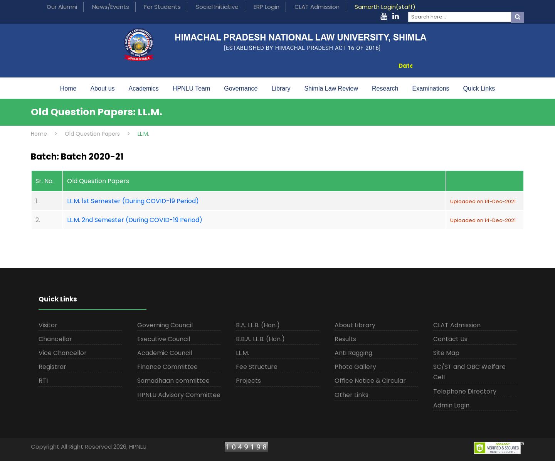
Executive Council (163, 339)
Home (68, 88)
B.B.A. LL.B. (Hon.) (260, 339)
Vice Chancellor (63, 352)
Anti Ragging (353, 352)
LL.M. (242, 352)
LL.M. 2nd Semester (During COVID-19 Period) (134, 219)
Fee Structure (257, 366)
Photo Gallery (355, 366)
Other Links (351, 394)
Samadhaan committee (173, 380)
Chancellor (55, 339)
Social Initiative (217, 7)
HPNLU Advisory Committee (178, 394)
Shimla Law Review (331, 88)
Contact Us (450, 339)
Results (345, 339)
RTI (43, 380)
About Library (355, 325)
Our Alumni (62, 7)
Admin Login (451, 405)
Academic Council (164, 352)
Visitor (48, 325)
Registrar (52, 366)
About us (102, 88)
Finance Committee (167, 366)
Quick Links (479, 88)
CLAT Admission (317, 7)
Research (385, 88)
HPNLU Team (191, 88)
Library (281, 88)
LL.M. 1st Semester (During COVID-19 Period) (133, 201)
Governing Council (165, 325)
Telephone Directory (464, 391)
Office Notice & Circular (370, 380)
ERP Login (266, 7)
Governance (240, 88)
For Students (162, 7)
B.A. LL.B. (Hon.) (258, 325)
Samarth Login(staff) (385, 7)
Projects (248, 380)
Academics (144, 88)
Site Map (446, 352)
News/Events (110, 7)
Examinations (430, 88)
